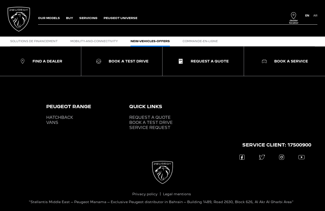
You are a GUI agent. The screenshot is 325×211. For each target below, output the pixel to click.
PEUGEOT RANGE (68, 106)
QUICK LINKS (145, 106)
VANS (52, 122)
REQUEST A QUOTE (150, 117)
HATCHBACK (59, 117)
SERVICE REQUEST (149, 127)
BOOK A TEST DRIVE (151, 122)
